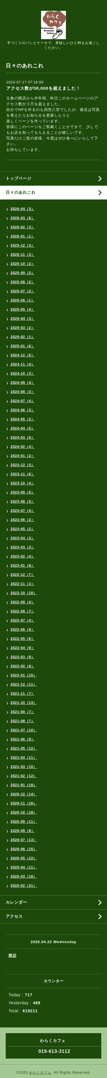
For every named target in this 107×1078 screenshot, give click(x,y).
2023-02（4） (23, 556)
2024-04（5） (23, 428)
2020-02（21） (24, 886)
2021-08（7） (23, 721)
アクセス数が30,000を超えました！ (43, 88)
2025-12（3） (23, 245)
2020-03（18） (24, 877)
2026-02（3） (23, 227)
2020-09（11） (24, 822)
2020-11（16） (24, 803)
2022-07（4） (23, 620)
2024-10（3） (23, 374)
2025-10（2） (23, 264)
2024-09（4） (23, 383)
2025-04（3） (23, 319)
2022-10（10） (24, 593)
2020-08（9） (23, 831)
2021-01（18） (24, 785)
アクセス (14, 916)
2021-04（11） (24, 758)
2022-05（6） (23, 639)
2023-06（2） (23, 520)
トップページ (18, 178)
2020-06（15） (24, 849)
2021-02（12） (24, 776)
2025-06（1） (23, 300)
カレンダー (16, 902)
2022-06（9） (23, 630)
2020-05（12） (24, 858)
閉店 (13, 955)
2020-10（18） (24, 813)
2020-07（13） (24, 840)
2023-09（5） (23, 492)
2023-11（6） (23, 474)
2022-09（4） (23, 602)
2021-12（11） (24, 684)
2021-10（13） (24, 703)
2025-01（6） (23, 346)
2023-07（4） (23, 511)
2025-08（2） (23, 282)
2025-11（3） (23, 255)
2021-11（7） (23, 694)
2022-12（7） (23, 575)
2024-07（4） (23, 401)
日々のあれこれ (21, 192)
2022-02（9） (23, 666)
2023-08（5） (23, 502)
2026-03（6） (23, 218)
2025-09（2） (23, 273)
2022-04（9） (23, 648)
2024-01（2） (23, 456)
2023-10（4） (23, 483)
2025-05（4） (23, 310)
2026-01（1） (23, 236)
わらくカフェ (40, 1073)
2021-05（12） (24, 748)
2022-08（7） (23, 611)
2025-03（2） (23, 328)
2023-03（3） (23, 547)
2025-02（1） (23, 337)
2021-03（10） (24, 767)
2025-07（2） (23, 291)
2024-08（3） (23, 392)
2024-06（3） (23, 410)
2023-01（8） (23, 566)
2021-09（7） (23, 712)
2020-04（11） (24, 867)
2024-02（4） (23, 447)
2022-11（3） (23, 584)
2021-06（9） (23, 739)
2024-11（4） (23, 364)
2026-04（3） (23, 209)
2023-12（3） (23, 465)
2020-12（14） (24, 794)
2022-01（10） (24, 675)
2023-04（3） (23, 538)
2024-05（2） (23, 419)
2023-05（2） (23, 529)
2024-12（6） (23, 355)
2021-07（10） (24, 730)
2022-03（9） (23, 657)
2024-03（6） (23, 438)
